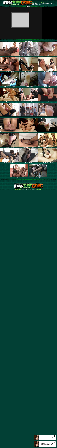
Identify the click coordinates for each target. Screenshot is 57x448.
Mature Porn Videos (40, 2)
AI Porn (44, 2)
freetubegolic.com (18, 189)
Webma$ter (39, 189)
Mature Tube (34, 2)
